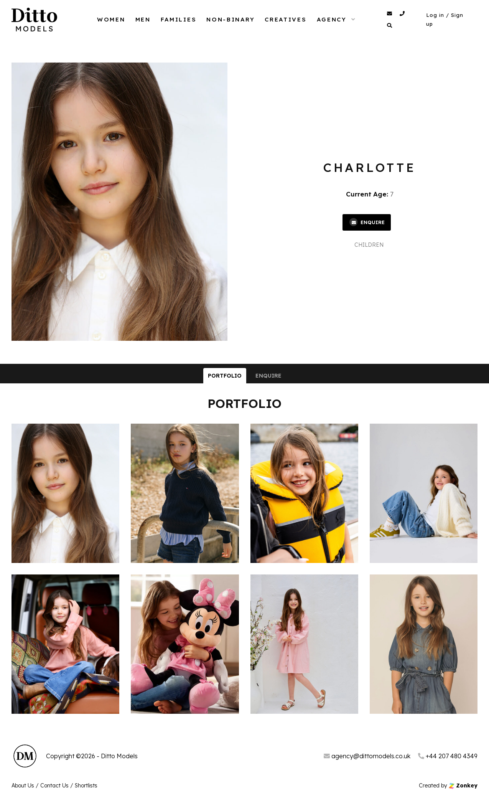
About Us (23, 785)
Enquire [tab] (268, 375)
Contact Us (54, 785)
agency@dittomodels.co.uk (367, 756)
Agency (332, 19)
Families (179, 19)
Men (143, 19)
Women (111, 19)
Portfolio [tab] (225, 375)
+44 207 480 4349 (447, 756)
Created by (448, 785)
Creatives (285, 19)
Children (369, 244)
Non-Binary (230, 19)
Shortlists (86, 785)
